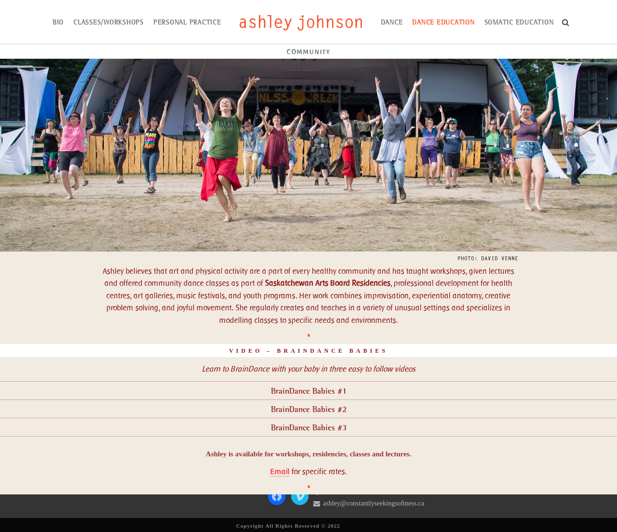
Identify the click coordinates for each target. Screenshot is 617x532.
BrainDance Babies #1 (309, 391)
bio (58, 23)
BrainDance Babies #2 (309, 409)
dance (392, 23)
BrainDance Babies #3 (309, 428)
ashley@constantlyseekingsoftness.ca (373, 503)
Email (280, 471)
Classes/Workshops (108, 23)
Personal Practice (187, 23)
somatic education (519, 23)
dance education (443, 23)
